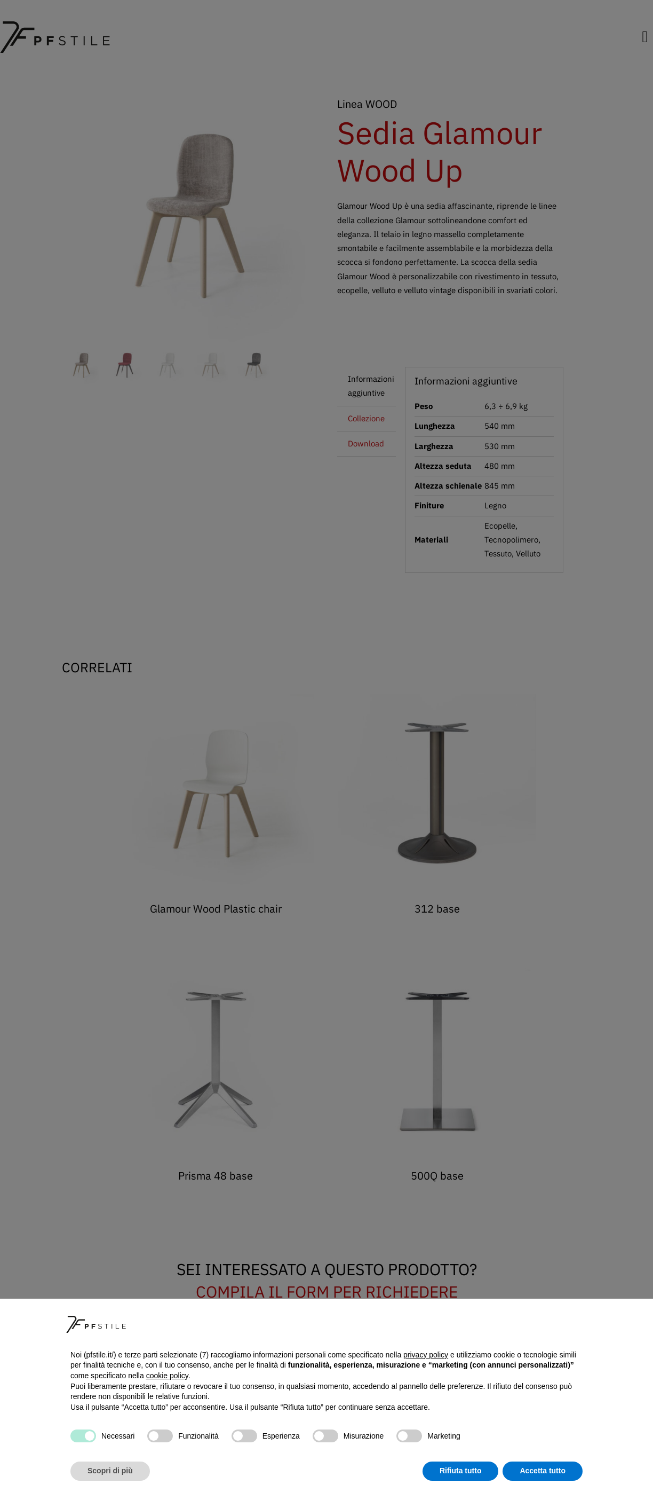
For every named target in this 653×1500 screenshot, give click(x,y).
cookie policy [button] (167, 1375)
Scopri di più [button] (110, 1470)
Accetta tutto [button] (543, 1470)
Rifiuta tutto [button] (461, 1470)
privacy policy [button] (425, 1354)
